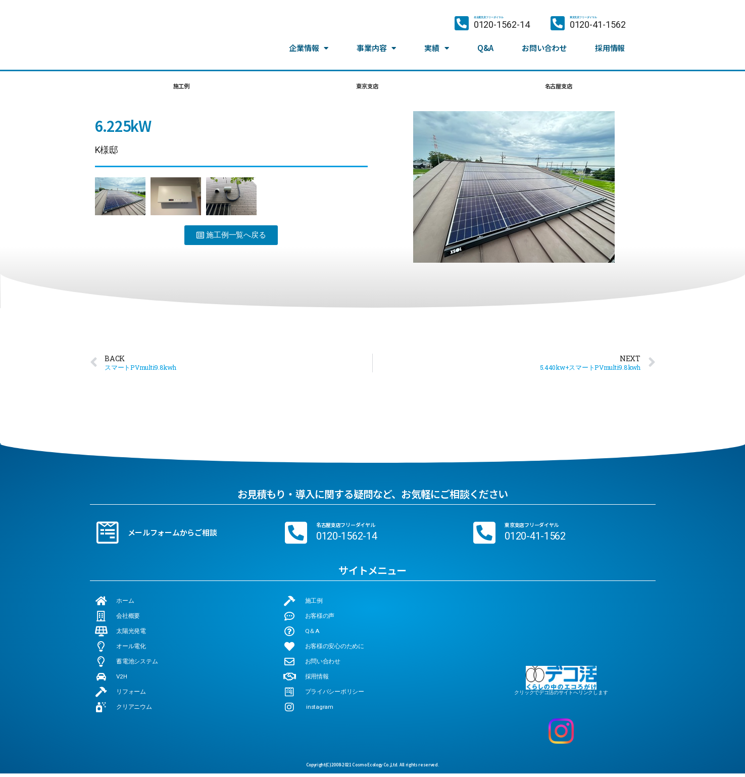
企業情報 (308, 44)
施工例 (180, 87)
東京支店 (365, 87)
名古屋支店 (557, 87)
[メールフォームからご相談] (107, 536)
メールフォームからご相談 (172, 535)
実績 (436, 44)
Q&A (485, 43)
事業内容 (376, 44)
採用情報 (610, 43)
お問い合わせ (544, 43)
